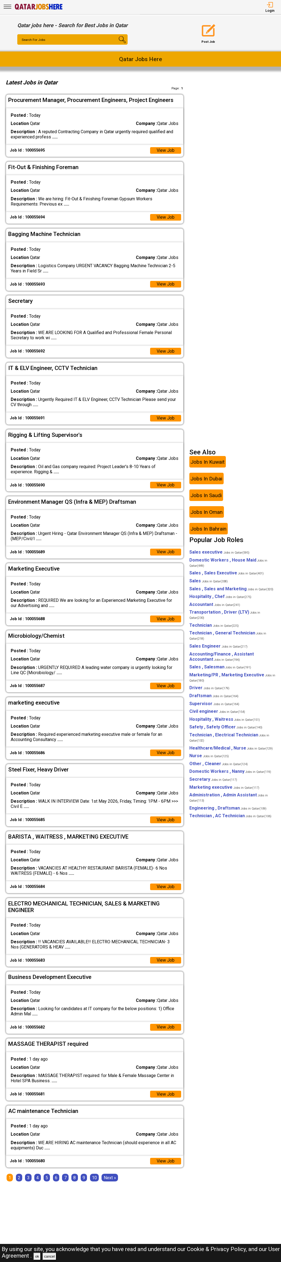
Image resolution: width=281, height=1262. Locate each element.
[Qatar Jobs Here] (38, 9)
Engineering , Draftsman (227, 811)
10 (94, 1183)
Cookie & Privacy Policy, (217, 1249)
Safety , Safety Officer (225, 730)
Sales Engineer (218, 649)
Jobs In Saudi (206, 498)
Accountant (214, 607)
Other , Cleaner (218, 766)
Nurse (209, 758)
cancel (49, 1256)
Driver (209, 690)
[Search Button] (118, 44)
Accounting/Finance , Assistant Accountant (221, 659)
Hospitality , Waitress (224, 722)
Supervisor (214, 706)
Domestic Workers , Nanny (230, 774)
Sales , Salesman (220, 670)
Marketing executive (224, 790)
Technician (214, 628)
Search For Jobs (34, 40)
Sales (208, 583)
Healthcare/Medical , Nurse (231, 751)
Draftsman (213, 698)
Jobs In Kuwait (207, 465)
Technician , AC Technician (230, 818)
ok (37, 1256)
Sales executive (219, 555)
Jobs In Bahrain (208, 531)
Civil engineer (217, 714)
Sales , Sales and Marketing (231, 591)
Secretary (213, 782)
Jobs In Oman (206, 515)
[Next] (110, 1183)
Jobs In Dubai (206, 481)
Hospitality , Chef (220, 599)
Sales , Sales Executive (226, 576)
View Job (165, 150)
